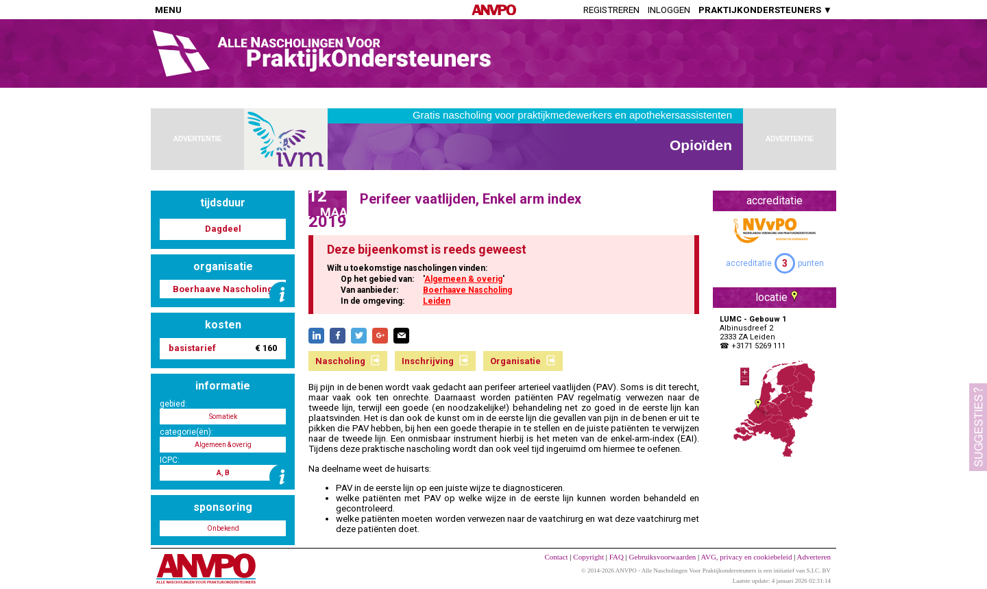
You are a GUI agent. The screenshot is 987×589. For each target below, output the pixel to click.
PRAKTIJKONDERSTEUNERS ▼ (765, 10)
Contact (556, 557)
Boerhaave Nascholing (467, 290)
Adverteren (814, 557)
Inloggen (669, 10)
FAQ (616, 557)
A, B (223, 473)
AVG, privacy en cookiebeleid (746, 557)
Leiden (436, 301)
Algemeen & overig (463, 279)
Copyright (588, 557)
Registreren (611, 10)
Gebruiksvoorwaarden (662, 557)
